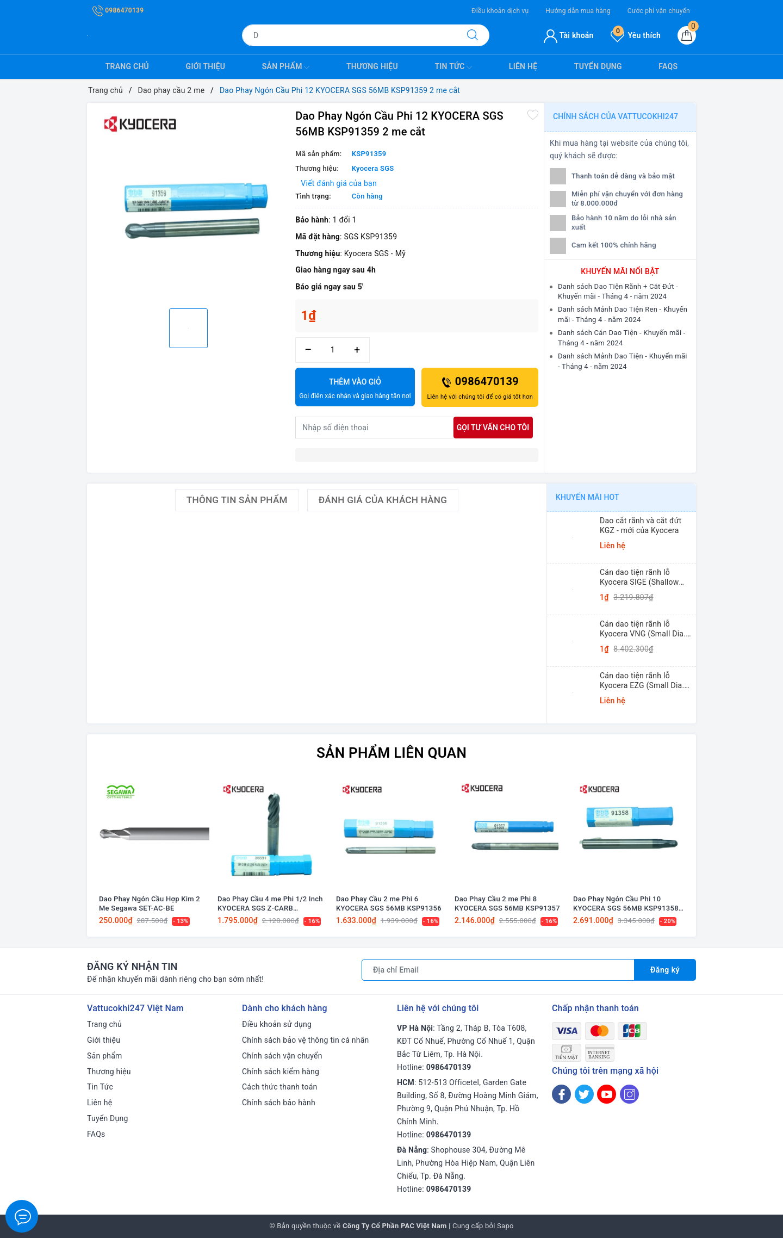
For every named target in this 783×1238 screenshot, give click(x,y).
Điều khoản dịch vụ (500, 11)
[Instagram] (629, 1094)
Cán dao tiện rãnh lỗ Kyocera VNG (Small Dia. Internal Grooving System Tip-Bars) (644, 629)
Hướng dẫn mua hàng (578, 11)
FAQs (668, 66)
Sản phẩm (286, 67)
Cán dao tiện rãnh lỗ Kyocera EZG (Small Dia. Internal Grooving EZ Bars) (646, 680)
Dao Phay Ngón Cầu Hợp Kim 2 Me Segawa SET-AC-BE (149, 903)
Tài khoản (568, 35)
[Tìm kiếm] (472, 35)
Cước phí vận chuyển (658, 11)
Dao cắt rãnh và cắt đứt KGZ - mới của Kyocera (640, 525)
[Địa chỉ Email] (498, 970)
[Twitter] (584, 1094)
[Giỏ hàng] (687, 35)
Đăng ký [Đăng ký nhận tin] (665, 969)
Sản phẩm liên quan (391, 753)
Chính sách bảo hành (278, 1102)
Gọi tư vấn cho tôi (493, 427)
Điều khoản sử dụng (277, 1024)
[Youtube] (606, 1094)
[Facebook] (561, 1094)
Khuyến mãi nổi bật (620, 271)
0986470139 (118, 10)
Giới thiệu (206, 66)
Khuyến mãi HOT (587, 497)
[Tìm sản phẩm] (349, 35)
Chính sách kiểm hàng (280, 1071)
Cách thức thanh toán (280, 1086)
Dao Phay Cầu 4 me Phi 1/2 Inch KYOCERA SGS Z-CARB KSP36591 (270, 904)
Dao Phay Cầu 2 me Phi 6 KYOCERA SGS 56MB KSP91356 (389, 903)
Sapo (505, 1226)
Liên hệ (523, 66)
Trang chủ (127, 66)
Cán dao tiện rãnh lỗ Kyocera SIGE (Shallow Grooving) (639, 577)
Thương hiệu (372, 66)
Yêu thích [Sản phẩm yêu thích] (636, 35)
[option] (188, 204)
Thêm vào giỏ (355, 389)
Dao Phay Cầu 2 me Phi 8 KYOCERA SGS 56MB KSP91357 (507, 903)
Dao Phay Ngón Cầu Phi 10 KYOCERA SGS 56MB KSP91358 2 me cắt (626, 904)
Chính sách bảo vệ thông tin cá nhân (305, 1040)
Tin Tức (453, 67)
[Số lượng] (332, 350)
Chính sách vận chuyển (282, 1055)
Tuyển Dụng (598, 66)
